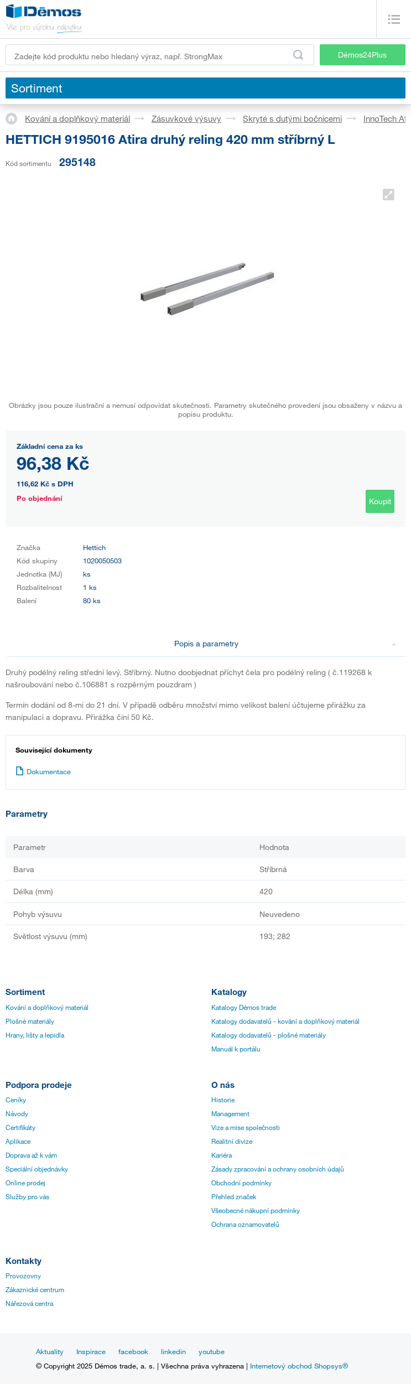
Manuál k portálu (236, 1048)
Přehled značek (233, 1196)
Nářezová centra (29, 1303)
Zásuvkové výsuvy (186, 118)
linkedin (173, 1351)
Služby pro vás (27, 1196)
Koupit (380, 501)
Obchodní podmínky (241, 1182)
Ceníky (16, 1099)
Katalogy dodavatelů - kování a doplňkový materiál (285, 1021)
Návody (17, 1113)
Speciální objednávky (37, 1168)
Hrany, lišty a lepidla (35, 1034)
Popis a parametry (285, 643)
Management (230, 1113)
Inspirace (91, 1351)
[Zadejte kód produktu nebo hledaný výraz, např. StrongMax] (160, 55)
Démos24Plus (362, 54)
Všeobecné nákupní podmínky (255, 1210)
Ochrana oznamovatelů (245, 1224)
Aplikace (18, 1141)
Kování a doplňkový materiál (77, 118)
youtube (212, 1351)
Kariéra (221, 1154)
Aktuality (50, 1351)
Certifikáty (20, 1127)
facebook (133, 1351)
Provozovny (23, 1275)
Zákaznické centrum (35, 1289)
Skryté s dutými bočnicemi (292, 118)
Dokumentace (43, 771)
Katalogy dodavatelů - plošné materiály (268, 1034)
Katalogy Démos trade (243, 1007)
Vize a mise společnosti (245, 1127)
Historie (223, 1099)
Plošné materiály (30, 1021)
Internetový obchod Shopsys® (299, 1365)
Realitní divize (231, 1141)
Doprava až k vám (31, 1154)
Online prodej (25, 1182)
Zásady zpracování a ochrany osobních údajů (277, 1168)
